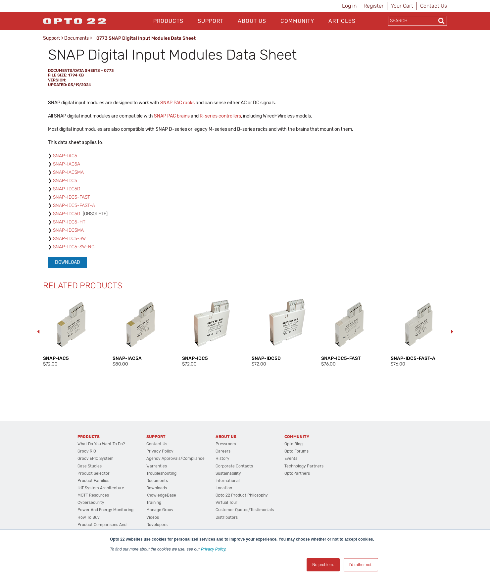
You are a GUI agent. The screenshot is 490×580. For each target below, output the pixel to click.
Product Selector (93, 473)
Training (153, 502)
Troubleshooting (161, 473)
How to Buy (88, 517)
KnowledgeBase (161, 495)
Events (290, 458)
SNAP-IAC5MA (68, 172)
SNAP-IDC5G (66, 214)
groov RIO (86, 451)
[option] (71, 331)
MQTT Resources (93, 495)
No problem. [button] (323, 564)
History (222, 458)
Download (67, 262)
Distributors (227, 517)
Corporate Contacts (234, 466)
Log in (349, 6)
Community (297, 21)
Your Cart (402, 6)
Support (210, 21)
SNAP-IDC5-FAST (71, 197)
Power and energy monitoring (105, 510)
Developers (157, 524)
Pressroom (226, 444)
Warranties (156, 466)
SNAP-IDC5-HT (69, 222)
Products (168, 21)
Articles (342, 21)
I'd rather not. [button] (360, 564)
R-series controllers (220, 116)
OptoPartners (297, 473)
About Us (252, 21)
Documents (76, 38)
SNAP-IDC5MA (68, 230)
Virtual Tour (226, 502)
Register (374, 6)
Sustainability (228, 473)
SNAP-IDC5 (65, 180)
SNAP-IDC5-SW (69, 238)
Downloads (156, 488)
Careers (223, 451)
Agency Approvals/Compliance (175, 458)
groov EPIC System (95, 458)
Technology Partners (303, 466)
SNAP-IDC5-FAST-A (74, 205)
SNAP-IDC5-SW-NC (73, 247)
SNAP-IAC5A (66, 164)
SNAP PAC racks (177, 103)
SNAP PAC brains (172, 116)
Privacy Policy (213, 549)
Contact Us (433, 6)
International (228, 480)
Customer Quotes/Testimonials (245, 510)
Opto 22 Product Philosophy (242, 495)
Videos (152, 517)
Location (224, 488)
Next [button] (452, 331)
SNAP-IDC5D (66, 189)
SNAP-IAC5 (65, 156)
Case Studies (89, 466)
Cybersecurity (90, 502)
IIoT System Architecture (100, 488)
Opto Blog (293, 444)
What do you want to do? (101, 444)
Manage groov (159, 510)
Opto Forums (296, 451)
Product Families (93, 480)
